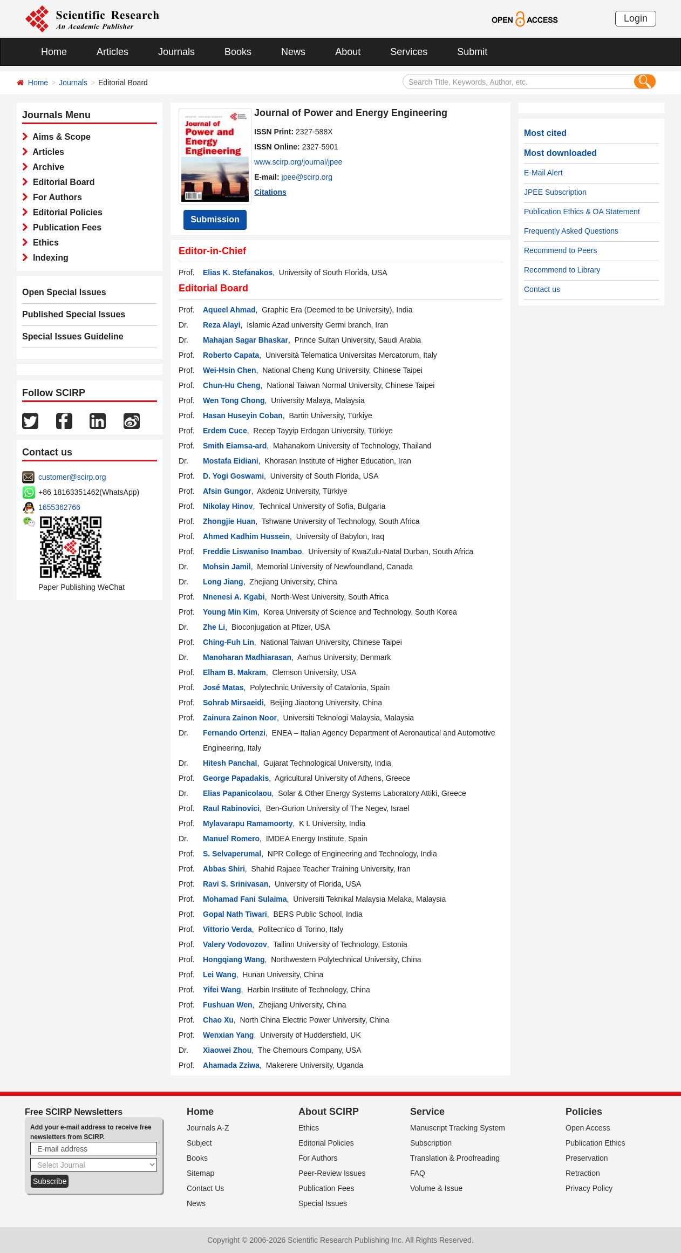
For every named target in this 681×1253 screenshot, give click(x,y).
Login (636, 18)
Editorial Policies (65, 212)
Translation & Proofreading (455, 1158)
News (293, 51)
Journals (176, 51)
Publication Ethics (595, 1143)
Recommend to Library (562, 269)
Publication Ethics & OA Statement (582, 211)
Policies (584, 1111)
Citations (270, 192)
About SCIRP (328, 1111)
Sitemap (200, 1173)
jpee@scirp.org (307, 177)
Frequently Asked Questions (571, 231)
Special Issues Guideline (73, 336)
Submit (472, 51)
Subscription (431, 1143)
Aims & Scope (59, 136)
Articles (112, 51)
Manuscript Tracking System (457, 1127)
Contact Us (205, 1188)
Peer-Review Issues (332, 1173)
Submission (215, 219)
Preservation (587, 1158)
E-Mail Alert (543, 172)
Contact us (542, 289)
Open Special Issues (64, 292)
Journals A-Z (208, 1127)
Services (408, 51)
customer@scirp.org (72, 477)
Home (54, 51)
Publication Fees (64, 227)
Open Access (588, 1127)
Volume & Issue (436, 1188)
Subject (199, 1143)
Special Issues (322, 1203)
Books (237, 51)
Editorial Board (61, 182)
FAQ (417, 1173)
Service (427, 1111)
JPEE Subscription (555, 192)
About (347, 51)
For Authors (55, 197)
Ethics (43, 242)
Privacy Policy (589, 1188)
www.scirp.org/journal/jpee (298, 162)
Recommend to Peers (560, 250)
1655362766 (59, 507)
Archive (46, 167)
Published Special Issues (73, 314)
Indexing (48, 257)
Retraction (583, 1173)
